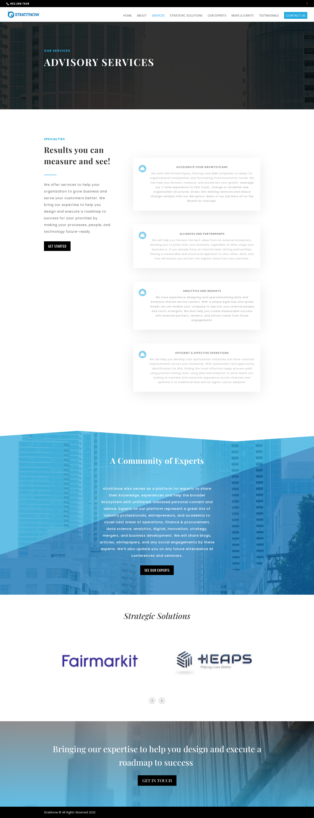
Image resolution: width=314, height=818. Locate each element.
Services (158, 16)
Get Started (57, 246)
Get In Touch (157, 780)
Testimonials (269, 16)
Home (127, 16)
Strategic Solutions (186, 16)
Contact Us (295, 16)
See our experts (157, 570)
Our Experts (217, 16)
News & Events (243, 16)
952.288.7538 (19, 4)
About (142, 16)
